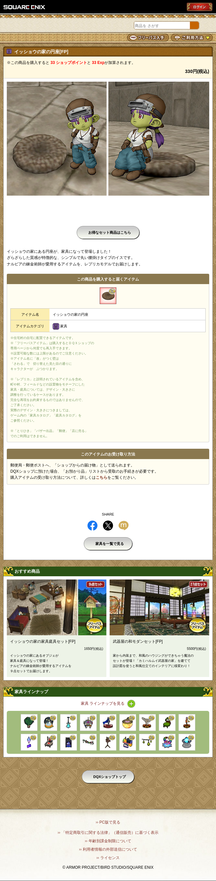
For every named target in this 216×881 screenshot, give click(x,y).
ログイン (199, 6)
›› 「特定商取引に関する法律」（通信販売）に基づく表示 (108, 832)
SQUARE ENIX (24, 7)
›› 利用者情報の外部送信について (108, 849)
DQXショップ (39, 25)
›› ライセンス (107, 857)
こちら (101, 477)
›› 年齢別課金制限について (108, 841)
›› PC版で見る (108, 822)
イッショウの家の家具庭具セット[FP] (42, 641)
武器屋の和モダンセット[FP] (138, 641)
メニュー (7, 25)
